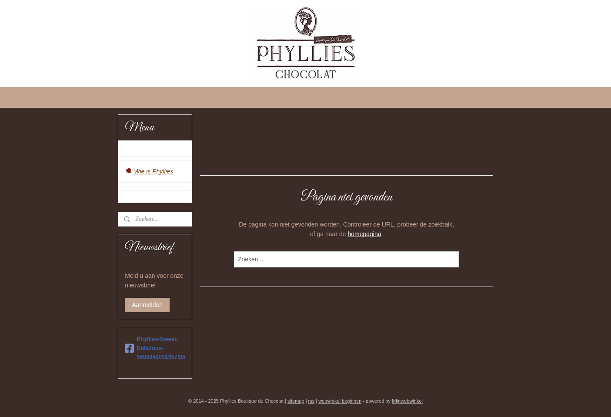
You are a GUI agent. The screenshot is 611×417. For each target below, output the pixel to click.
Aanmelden (147, 304)
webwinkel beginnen (339, 401)
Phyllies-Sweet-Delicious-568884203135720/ (155, 348)
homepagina (364, 233)
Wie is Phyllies (153, 171)
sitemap (295, 401)
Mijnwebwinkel (407, 401)
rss (311, 401)
